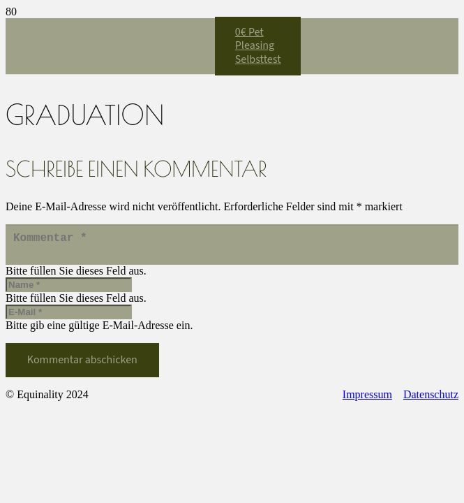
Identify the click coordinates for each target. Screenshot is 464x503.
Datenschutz (430, 400)
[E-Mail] (69, 317)
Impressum (367, 400)
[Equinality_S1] (110, 221)
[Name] (69, 290)
